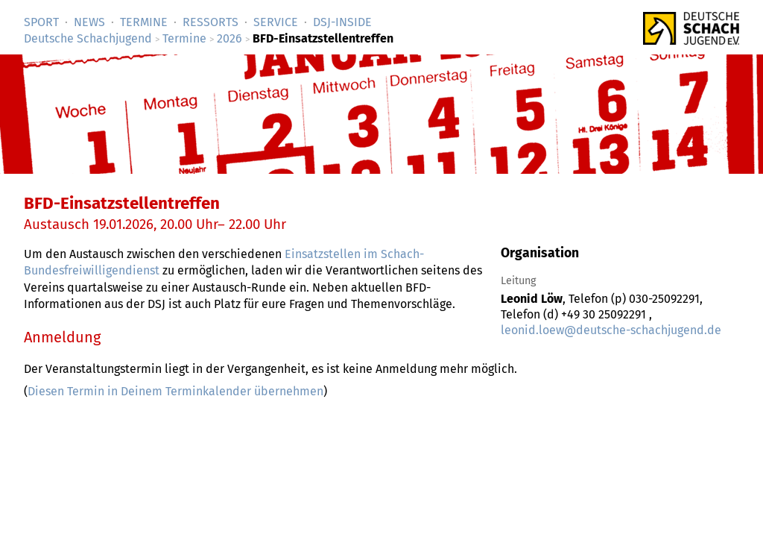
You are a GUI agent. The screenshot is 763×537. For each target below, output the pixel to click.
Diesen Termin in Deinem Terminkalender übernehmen (175, 391)
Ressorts (210, 22)
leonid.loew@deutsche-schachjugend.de (611, 330)
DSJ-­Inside (342, 22)
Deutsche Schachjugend (88, 38)
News (89, 22)
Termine (144, 22)
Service (275, 22)
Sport (41, 22)
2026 (229, 38)
